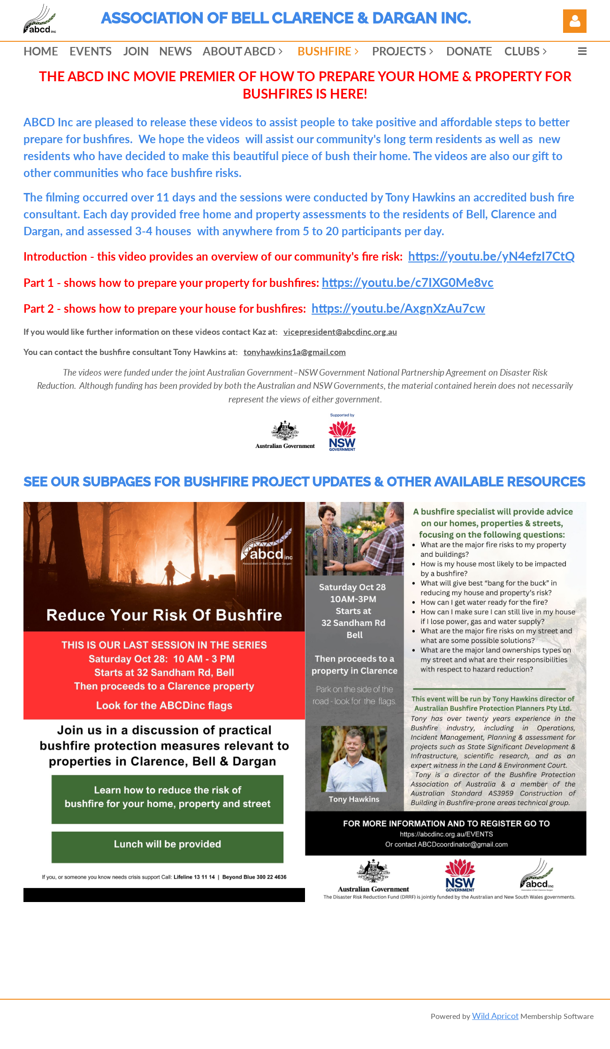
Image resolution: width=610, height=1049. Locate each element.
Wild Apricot (495, 1016)
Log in (575, 21)
